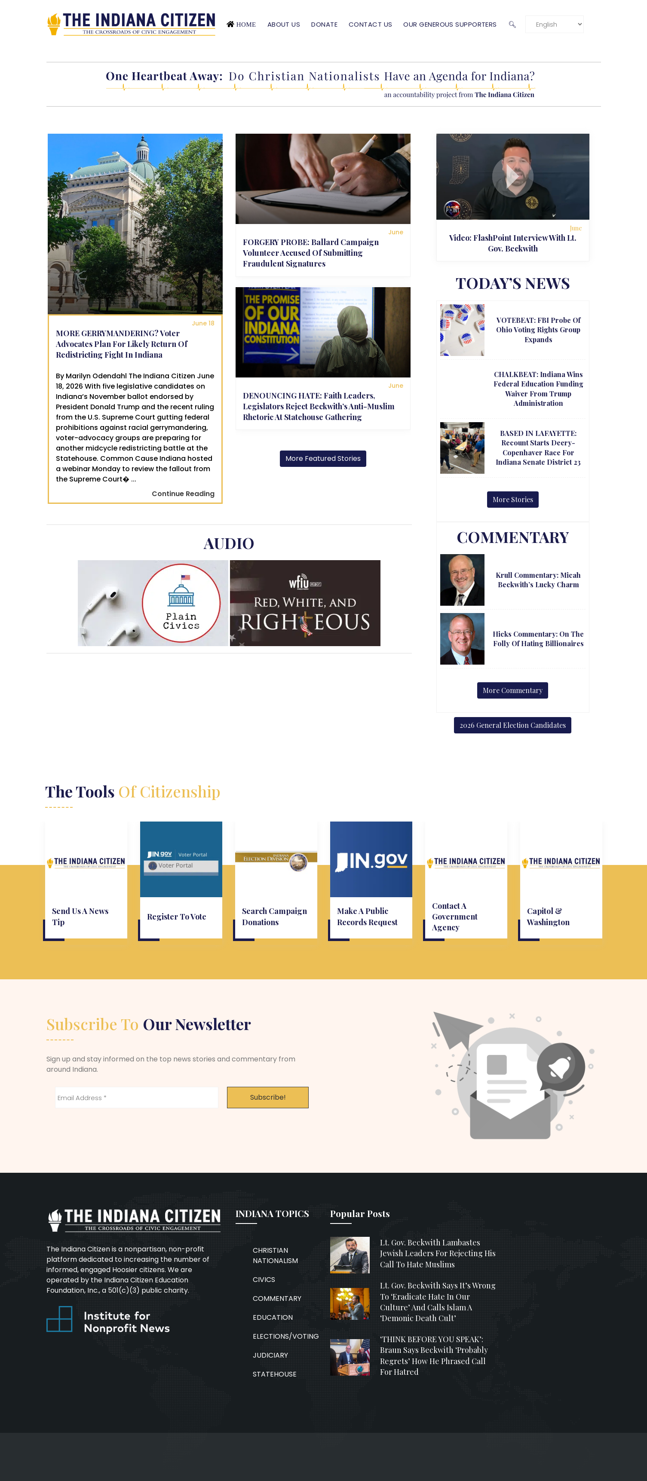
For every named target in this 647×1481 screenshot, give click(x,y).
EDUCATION (273, 1317)
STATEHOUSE (275, 1374)
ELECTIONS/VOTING (286, 1336)
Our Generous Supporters (450, 24)
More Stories (513, 499)
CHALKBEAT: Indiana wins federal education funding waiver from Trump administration (538, 389)
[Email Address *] (136, 1097)
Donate (324, 24)
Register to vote (176, 916)
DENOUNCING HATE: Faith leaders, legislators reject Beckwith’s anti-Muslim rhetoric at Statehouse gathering (319, 406)
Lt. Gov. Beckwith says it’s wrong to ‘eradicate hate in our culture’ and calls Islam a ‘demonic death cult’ (438, 1301)
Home (246, 24)
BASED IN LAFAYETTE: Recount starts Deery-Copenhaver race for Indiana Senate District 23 (538, 447)
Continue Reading (183, 494)
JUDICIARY (270, 1355)
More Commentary (513, 690)
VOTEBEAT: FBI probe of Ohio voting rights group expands (538, 330)
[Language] (554, 24)
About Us (284, 24)
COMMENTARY (277, 1298)
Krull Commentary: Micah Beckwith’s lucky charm (538, 579)
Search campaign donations (274, 916)
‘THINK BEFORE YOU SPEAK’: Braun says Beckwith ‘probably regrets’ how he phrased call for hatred (434, 1355)
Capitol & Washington (548, 916)
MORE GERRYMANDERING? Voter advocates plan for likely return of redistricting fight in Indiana (121, 344)
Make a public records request (367, 916)
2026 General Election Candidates (513, 725)
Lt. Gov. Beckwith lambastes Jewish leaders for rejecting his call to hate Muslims (438, 1253)
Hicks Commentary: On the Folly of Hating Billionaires (538, 638)
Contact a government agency (455, 916)
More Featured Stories (323, 458)
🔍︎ (512, 24)
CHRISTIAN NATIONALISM (275, 1255)
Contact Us (370, 24)
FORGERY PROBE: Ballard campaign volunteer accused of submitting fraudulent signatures (311, 253)
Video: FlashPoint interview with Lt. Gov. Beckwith (512, 243)
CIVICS (264, 1280)
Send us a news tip (80, 916)
